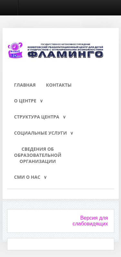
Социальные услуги (40, 133)
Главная (25, 85)
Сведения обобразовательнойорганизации (38, 155)
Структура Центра (36, 117)
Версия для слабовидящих (90, 220)
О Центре (25, 101)
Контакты (59, 85)
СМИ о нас (27, 177)
